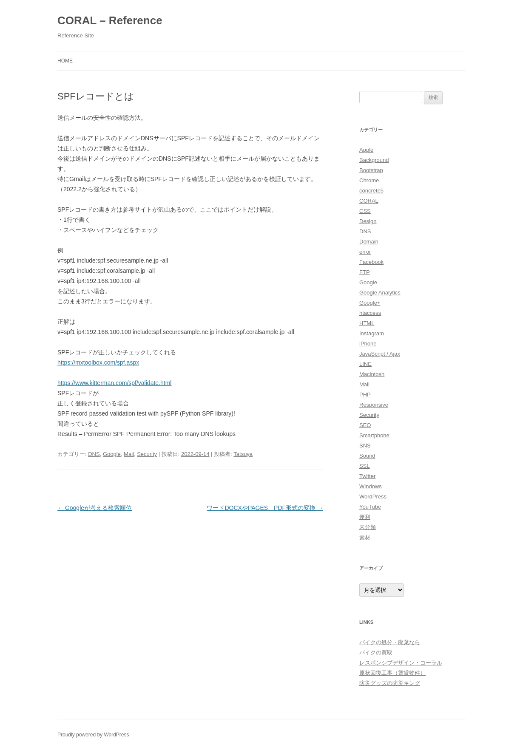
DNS (93, 454)
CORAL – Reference (109, 20)
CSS (365, 211)
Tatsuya (243, 454)
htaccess (370, 313)
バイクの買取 (375, 652)
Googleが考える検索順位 (94, 507)
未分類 (367, 527)
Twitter (367, 476)
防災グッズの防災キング (389, 683)
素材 (364, 537)
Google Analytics (380, 292)
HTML (366, 323)
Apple (366, 150)
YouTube (370, 507)
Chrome (369, 180)
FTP (364, 272)
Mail (129, 454)
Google (112, 454)
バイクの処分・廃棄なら (389, 642)
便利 (364, 517)
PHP (365, 394)
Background (374, 160)
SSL (364, 466)
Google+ (370, 303)
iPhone (367, 343)
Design (367, 221)
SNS (365, 445)
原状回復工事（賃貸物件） (392, 673)
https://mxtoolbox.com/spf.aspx (98, 362)
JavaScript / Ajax (379, 354)
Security (147, 454)
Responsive (373, 405)
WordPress (373, 496)
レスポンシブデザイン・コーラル (400, 662)
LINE (365, 364)
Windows (370, 486)
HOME (65, 61)
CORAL (368, 201)
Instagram (371, 333)
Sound (367, 456)
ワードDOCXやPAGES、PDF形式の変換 (265, 507)
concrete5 (371, 190)
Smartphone (374, 435)
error (365, 252)
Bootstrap (371, 170)
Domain (368, 241)
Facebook (371, 262)
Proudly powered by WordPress (93, 735)
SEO (365, 425)
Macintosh (371, 374)
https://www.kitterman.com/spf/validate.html (114, 382)
